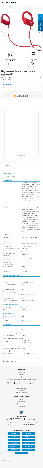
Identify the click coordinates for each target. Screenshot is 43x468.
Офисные (21, 453)
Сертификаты (22, 377)
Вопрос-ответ (21, 401)
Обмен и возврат (21, 392)
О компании (21, 372)
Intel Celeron (14, 433)
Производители (21, 404)
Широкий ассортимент (11, 59)
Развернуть (21, 155)
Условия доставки (21, 388)
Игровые (28, 449)
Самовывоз (21, 390)
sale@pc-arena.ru (31, 419)
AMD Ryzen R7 (28, 446)
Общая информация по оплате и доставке (21, 383)
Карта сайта (21, 406)
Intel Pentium (28, 433)
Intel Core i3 (28, 436)
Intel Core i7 (28, 440)
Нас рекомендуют (32, 59)
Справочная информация (21, 396)
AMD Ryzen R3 (28, 443)
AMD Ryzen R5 (14, 446)
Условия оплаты (21, 386)
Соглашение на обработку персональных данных (21, 379)
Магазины (22, 374)
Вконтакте (21, 412)
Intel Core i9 (14, 443)
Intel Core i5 (14, 440)
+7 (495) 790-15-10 (14, 419)
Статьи (21, 399)
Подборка (14, 449)
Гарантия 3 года (32, 67)
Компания (21, 369)
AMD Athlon (14, 436)
